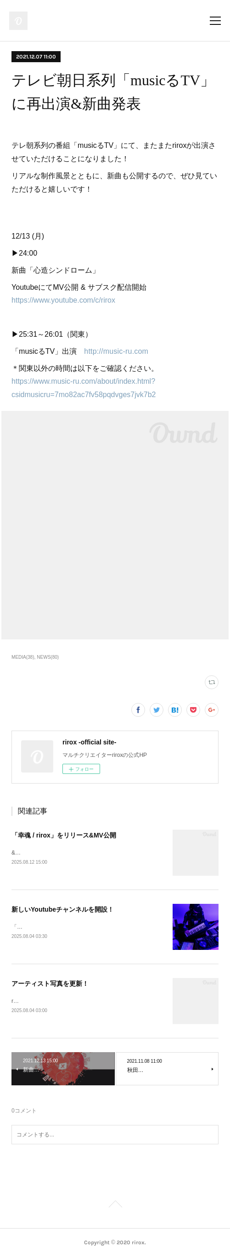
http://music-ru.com (116, 351)
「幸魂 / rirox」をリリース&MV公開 (63, 835)
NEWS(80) (48, 657)
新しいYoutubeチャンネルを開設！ (62, 910)
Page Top (115, 1208)
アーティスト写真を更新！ (50, 985)
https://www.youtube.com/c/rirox (63, 300)
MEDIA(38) (22, 657)
